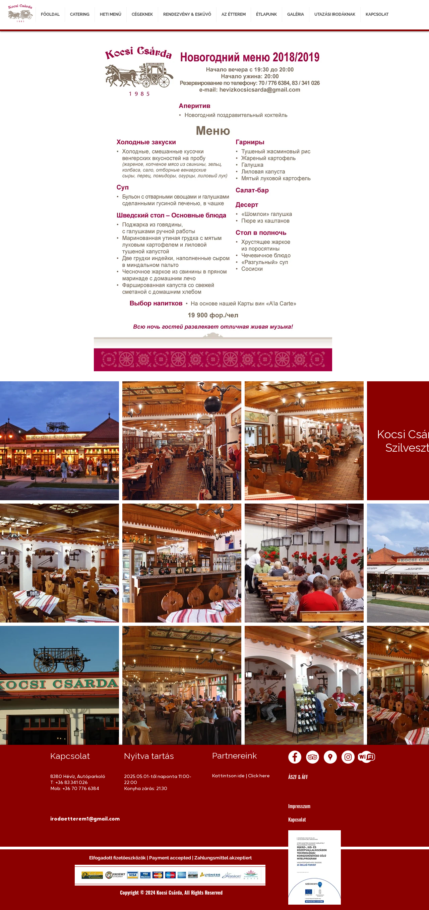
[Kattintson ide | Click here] (242, 776)
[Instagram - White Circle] (348, 757)
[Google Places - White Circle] (330, 757)
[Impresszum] (318, 806)
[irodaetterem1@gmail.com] (85, 819)
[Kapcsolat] (318, 819)
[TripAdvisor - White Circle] (312, 757)
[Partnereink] (242, 756)
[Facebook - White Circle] (294, 757)
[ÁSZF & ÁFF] (318, 777)
